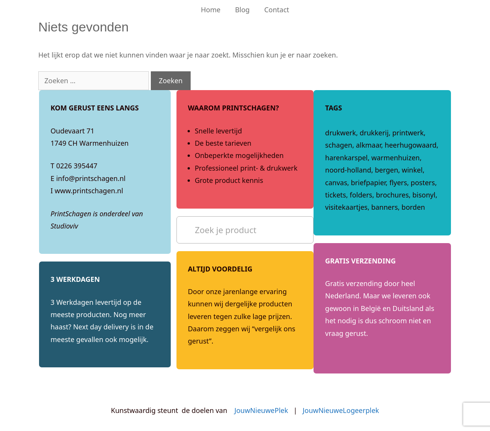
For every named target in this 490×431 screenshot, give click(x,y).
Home (210, 9)
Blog (242, 9)
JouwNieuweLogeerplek (341, 410)
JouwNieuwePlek (261, 410)
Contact (276, 9)
